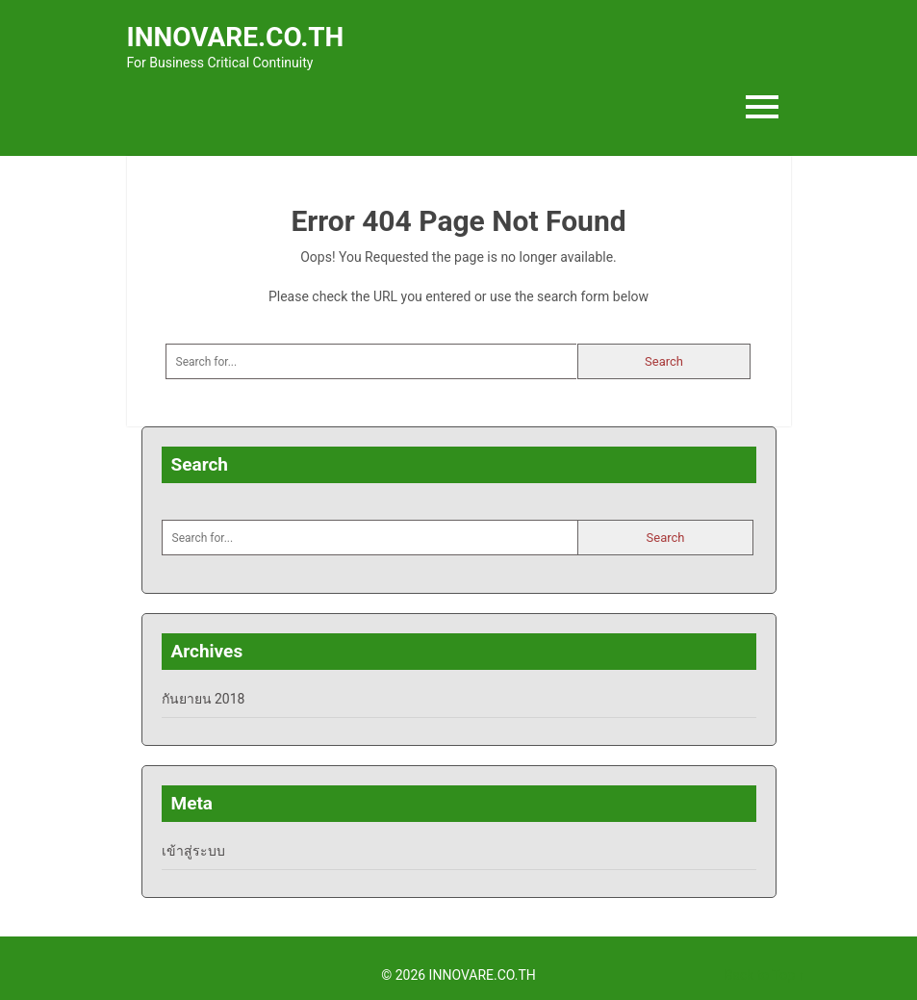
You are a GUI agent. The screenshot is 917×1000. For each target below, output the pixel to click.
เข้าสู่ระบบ (193, 851)
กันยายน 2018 (203, 698)
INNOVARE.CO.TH (235, 37)
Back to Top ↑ (765, 975)
